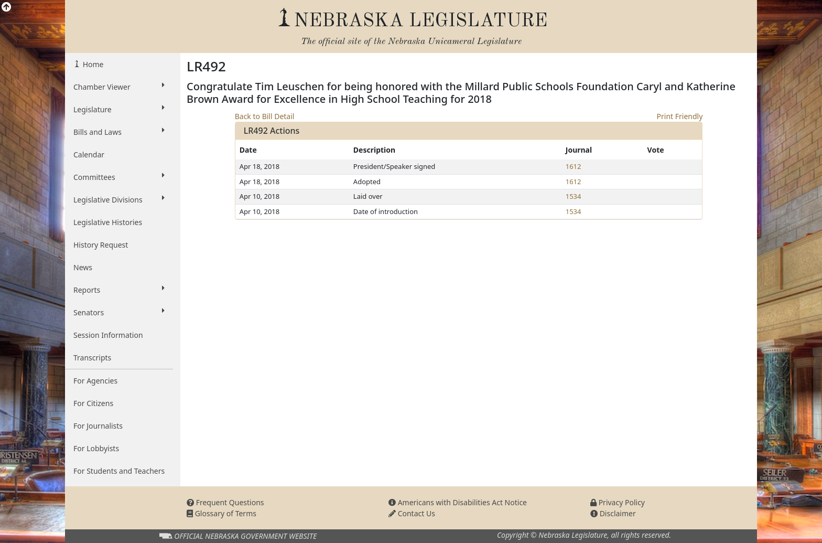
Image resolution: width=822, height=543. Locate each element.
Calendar (88, 154)
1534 (573, 196)
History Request (100, 245)
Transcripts (92, 358)
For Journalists (98, 426)
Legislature (119, 109)
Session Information (108, 335)
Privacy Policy (617, 502)
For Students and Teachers (119, 471)
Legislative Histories (107, 222)
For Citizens (93, 403)
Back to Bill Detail (265, 116)
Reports (119, 289)
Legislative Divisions (119, 199)
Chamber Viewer (119, 86)
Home (92, 64)
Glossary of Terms (221, 513)
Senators (119, 312)
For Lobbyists (96, 448)
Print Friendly (680, 116)
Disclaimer (613, 513)
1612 (573, 166)
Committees (119, 177)
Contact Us (411, 513)
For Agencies (95, 381)
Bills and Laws (119, 131)
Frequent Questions (225, 502)
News (82, 267)
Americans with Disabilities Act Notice (457, 502)
